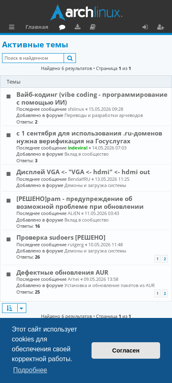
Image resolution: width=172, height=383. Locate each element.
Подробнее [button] (30, 370)
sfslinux (76, 109)
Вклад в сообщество (86, 154)
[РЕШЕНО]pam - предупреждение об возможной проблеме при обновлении (80, 202)
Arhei (73, 279)
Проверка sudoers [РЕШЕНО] (60, 237)
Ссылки (13, 28)
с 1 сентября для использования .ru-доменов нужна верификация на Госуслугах (89, 137)
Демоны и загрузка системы (95, 185)
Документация (94, 28)
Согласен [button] (126, 350)
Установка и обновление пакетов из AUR (109, 285)
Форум (64, 28)
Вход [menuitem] (147, 28)
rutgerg (76, 244)
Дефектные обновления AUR (62, 272)
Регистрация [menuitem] (162, 28)
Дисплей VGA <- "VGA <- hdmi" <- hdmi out (83, 172)
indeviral (77, 148)
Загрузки (79, 28)
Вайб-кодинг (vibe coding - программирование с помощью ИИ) (91, 98)
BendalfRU (79, 179)
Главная (36, 26)
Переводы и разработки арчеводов (103, 115)
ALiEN (74, 213)
